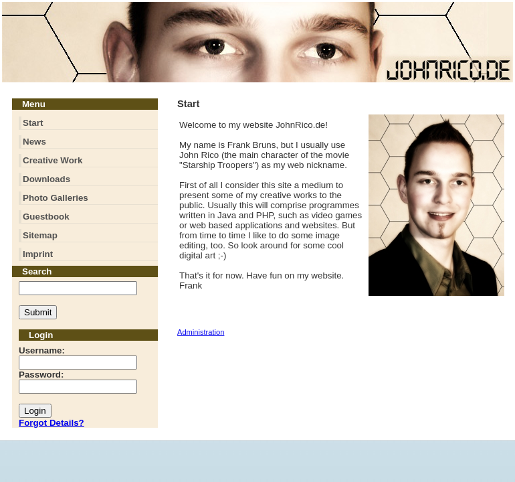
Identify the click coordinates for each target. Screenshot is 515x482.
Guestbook (46, 217)
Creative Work (52, 160)
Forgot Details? (51, 423)
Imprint (38, 254)
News (34, 142)
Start (33, 123)
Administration (200, 332)
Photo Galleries (55, 198)
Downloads (46, 179)
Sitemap (40, 235)
